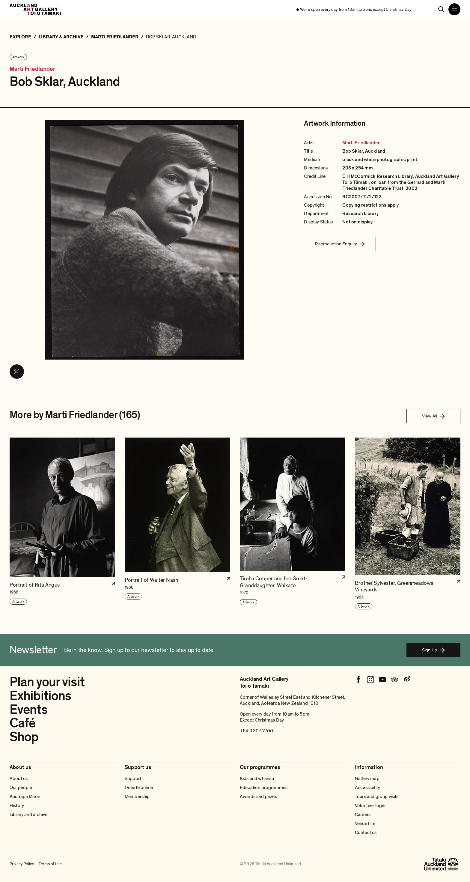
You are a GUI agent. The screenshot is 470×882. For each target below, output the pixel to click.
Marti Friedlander (32, 69)
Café (22, 723)
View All (433, 416)
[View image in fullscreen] (17, 371)
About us (19, 778)
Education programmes (263, 787)
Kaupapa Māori (25, 796)
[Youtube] (382, 679)
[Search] (441, 9)
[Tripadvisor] (394, 679)
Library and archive (28, 814)
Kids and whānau (257, 778)
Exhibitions (40, 695)
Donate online (139, 787)
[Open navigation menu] (454, 9)
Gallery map (367, 778)
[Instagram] (370, 679)
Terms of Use (50, 863)
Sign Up (433, 650)
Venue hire (365, 823)
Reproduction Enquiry (340, 244)
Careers (362, 814)
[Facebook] (358, 679)
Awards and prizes (258, 796)
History (17, 805)
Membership (137, 796)
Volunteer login (370, 805)
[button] (62, 524)
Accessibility (367, 787)
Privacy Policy (22, 863)
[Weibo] (406, 679)
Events (28, 709)
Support (133, 778)
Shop (24, 737)
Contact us (366, 832)
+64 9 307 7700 (256, 731)
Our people (21, 787)
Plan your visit (47, 682)
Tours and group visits (377, 796)
